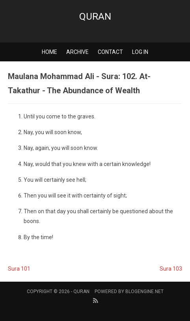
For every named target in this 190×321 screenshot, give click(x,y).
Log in (140, 52)
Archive (77, 52)
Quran (95, 16)
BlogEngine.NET (144, 291)
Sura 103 (171, 269)
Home (49, 52)
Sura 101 (19, 269)
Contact (110, 52)
